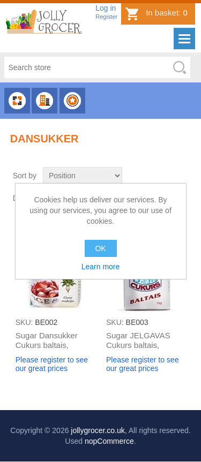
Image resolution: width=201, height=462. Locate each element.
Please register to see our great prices (52, 364)
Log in (105, 8)
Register (106, 16)
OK (100, 248)
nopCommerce (109, 441)
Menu (184, 38)
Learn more (100, 266)
